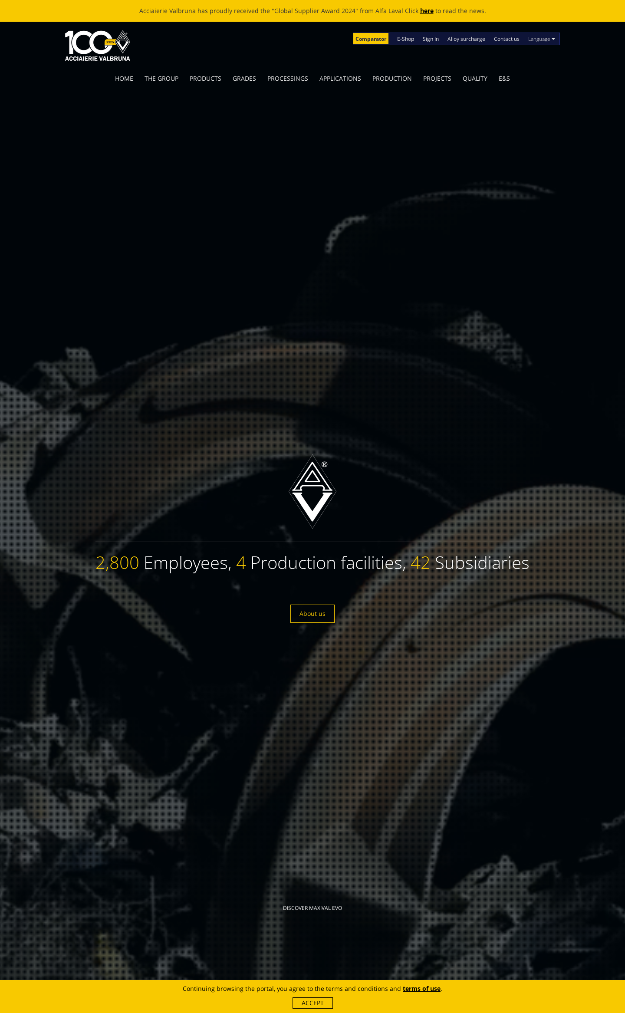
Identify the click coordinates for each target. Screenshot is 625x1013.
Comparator (370, 39)
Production (392, 78)
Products (205, 78)
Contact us (507, 39)
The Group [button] (161, 78)
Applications (340, 78)
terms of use (422, 988)
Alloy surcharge (466, 39)
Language (541, 39)
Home (124, 78)
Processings (287, 78)
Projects (437, 78)
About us (312, 613)
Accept (313, 1003)
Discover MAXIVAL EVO (312, 889)
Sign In (431, 39)
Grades (244, 78)
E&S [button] (504, 78)
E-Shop (405, 39)
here (427, 11)
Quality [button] (475, 78)
